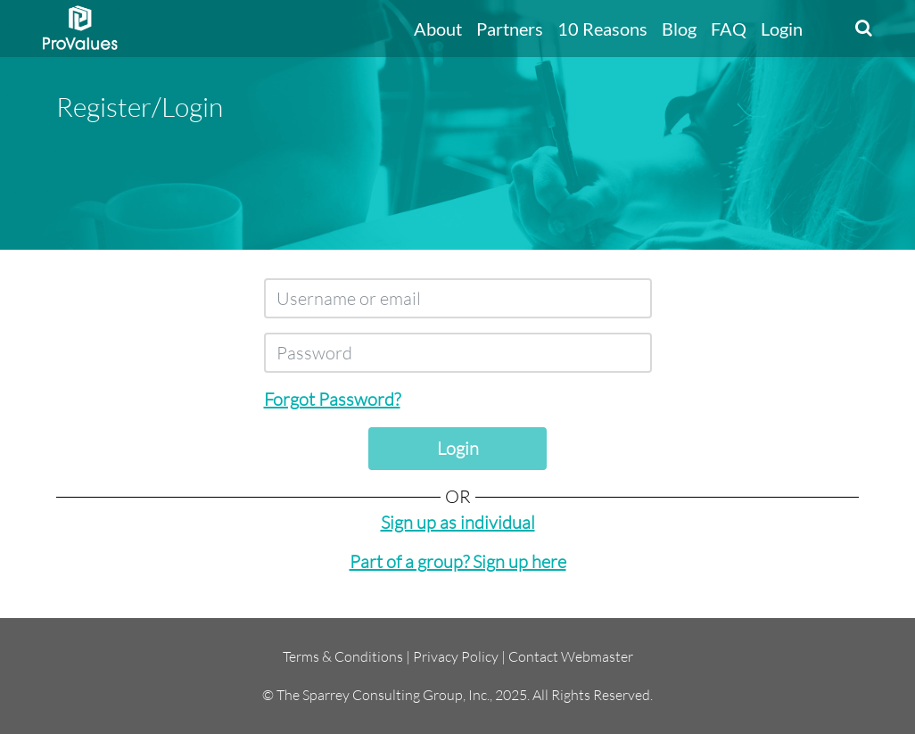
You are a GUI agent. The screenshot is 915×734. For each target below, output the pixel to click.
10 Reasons (602, 28)
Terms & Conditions (343, 656)
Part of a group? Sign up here (458, 561)
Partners (509, 28)
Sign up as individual (458, 522)
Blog (679, 28)
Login (782, 28)
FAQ (728, 28)
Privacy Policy (456, 656)
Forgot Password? (332, 399)
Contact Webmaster (570, 656)
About (438, 28)
